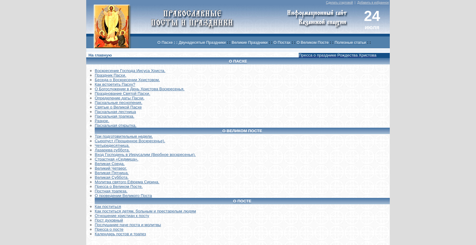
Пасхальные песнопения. (118, 102)
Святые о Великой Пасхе (118, 107)
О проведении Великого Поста (123, 195)
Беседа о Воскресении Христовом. (127, 80)
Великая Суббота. (111, 177)
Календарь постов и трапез (120, 234)
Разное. (102, 121)
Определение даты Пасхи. (119, 98)
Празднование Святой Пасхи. (122, 93)
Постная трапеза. (111, 191)
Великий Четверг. (111, 168)
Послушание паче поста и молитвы (128, 225)
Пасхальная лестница (115, 111)
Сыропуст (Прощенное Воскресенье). (130, 141)
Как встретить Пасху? (115, 84)
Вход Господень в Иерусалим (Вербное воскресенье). (145, 154)
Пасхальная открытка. (115, 125)
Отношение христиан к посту (122, 215)
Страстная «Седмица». (116, 159)
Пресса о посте (109, 229)
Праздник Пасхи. (110, 75)
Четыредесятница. (112, 145)
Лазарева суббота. (112, 150)
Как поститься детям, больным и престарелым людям (145, 211)
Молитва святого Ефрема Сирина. (127, 182)
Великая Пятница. (112, 173)
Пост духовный (109, 220)
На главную (100, 55)
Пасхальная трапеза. (114, 116)
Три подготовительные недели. (124, 136)
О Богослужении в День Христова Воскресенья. (140, 89)
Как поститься (108, 206)
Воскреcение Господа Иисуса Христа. (130, 70)
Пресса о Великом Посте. (119, 186)
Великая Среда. (110, 163)
